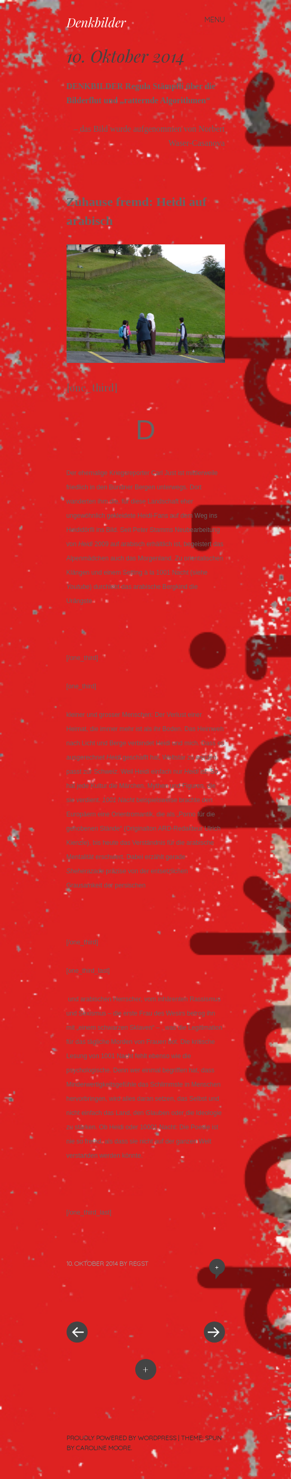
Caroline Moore (103, 1448)
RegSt (138, 1263)
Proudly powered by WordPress (121, 1438)
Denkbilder (96, 22)
